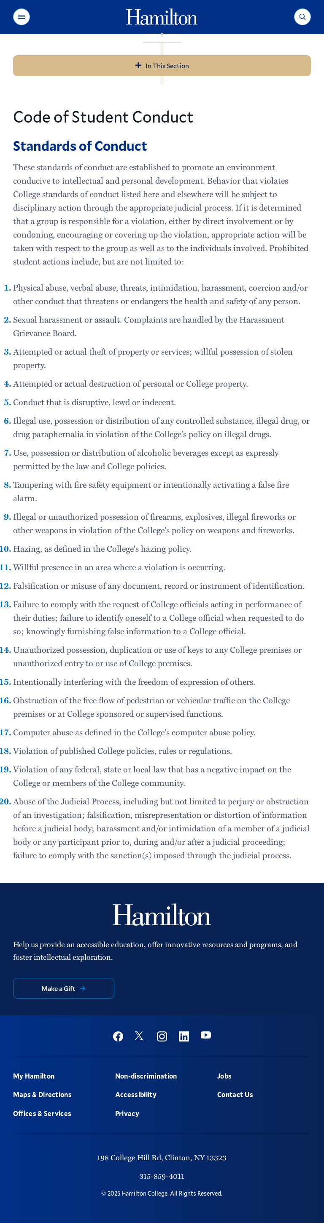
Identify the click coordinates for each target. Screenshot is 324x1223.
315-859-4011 (161, 1175)
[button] (21, 16)
